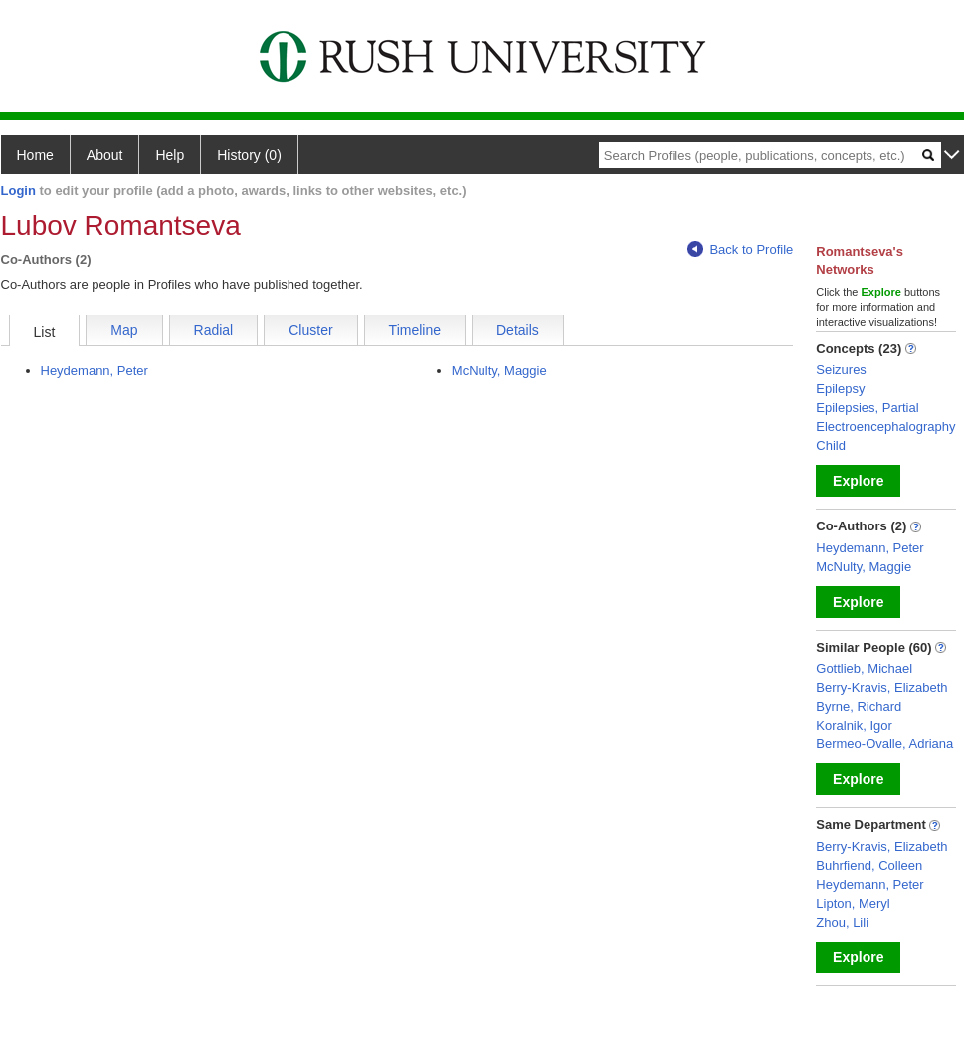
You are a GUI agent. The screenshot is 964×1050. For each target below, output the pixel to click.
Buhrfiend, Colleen (869, 865)
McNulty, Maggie (499, 370)
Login (18, 190)
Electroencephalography (885, 426)
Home (35, 155)
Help (169, 155)
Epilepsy (840, 388)
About (105, 155)
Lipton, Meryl (852, 903)
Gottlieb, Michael (864, 668)
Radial (214, 330)
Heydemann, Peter (94, 370)
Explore (858, 481)
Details (517, 330)
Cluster (310, 330)
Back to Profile (740, 249)
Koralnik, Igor (854, 725)
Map (123, 330)
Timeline (415, 330)
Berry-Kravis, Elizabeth (881, 687)
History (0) (249, 155)
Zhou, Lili (842, 922)
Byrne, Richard (858, 706)
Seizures (841, 369)
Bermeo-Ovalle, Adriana (884, 743)
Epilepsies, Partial (867, 407)
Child (831, 445)
